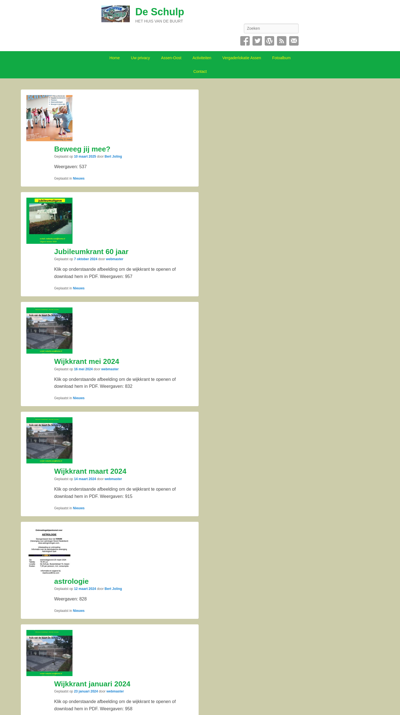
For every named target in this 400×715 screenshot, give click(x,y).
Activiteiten (201, 58)
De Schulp (159, 12)
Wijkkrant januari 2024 (92, 684)
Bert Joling (113, 156)
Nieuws (78, 178)
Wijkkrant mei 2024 (86, 361)
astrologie (71, 581)
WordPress (269, 41)
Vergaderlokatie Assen (241, 58)
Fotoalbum (281, 58)
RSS (281, 41)
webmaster (114, 259)
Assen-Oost (171, 58)
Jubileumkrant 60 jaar (91, 251)
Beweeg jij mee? (82, 149)
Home (114, 58)
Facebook (245, 41)
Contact (294, 41)
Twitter (257, 41)
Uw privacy (140, 58)
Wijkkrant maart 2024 (90, 471)
